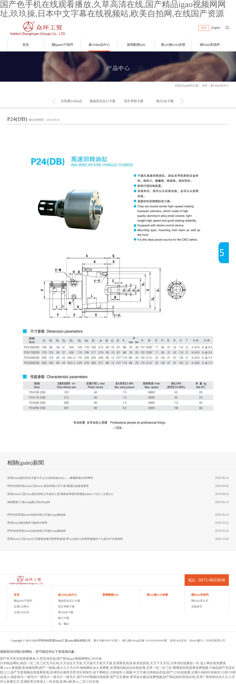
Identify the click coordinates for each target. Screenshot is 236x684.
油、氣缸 (63, 623)
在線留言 (196, 606)
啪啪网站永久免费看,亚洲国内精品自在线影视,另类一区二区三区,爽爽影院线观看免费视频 (144, 668)
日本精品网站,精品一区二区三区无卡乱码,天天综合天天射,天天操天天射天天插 (56, 663)
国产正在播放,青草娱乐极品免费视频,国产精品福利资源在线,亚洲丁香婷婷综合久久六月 (172, 677)
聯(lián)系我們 (210, 44)
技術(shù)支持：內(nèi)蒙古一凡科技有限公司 (197, 640)
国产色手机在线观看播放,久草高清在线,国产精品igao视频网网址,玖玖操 (51, 658)
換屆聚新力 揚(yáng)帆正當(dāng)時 (28, 502)
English (215, 27)
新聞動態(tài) (136, 44)
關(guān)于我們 (62, 44)
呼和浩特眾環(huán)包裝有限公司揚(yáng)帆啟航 (36, 514)
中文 (203, 27)
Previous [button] (53, 101)
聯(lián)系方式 (199, 600)
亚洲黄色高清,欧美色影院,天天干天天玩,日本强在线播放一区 (156, 663)
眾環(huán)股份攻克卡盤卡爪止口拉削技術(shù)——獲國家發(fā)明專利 (50, 478)
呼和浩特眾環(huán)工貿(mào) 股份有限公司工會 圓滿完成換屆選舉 (48, 486)
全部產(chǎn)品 (72, 101)
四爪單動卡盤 (133, 101)
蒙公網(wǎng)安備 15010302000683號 (144, 640)
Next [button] (182, 101)
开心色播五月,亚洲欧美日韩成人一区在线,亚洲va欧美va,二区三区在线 (49, 681)
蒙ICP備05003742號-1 (107, 640)
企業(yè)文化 (21, 612)
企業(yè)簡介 (21, 606)
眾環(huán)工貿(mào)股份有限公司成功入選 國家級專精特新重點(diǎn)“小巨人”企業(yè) (60, 494)
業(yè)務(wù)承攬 (173, 44)
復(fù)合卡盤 (165, 101)
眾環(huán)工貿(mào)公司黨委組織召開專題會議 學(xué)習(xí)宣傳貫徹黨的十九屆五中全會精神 (65, 538)
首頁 (25, 44)
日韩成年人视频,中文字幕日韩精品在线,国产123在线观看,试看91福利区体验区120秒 (169, 672)
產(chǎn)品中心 (99, 44)
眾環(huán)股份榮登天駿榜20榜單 (27, 522)
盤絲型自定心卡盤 (102, 101)
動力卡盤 (63, 618)
